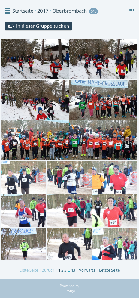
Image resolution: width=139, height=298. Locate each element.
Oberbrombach (69, 10)
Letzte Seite (109, 270)
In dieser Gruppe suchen (42, 26)
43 (73, 270)
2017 (43, 10)
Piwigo (69, 290)
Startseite (22, 10)
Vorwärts (87, 270)
